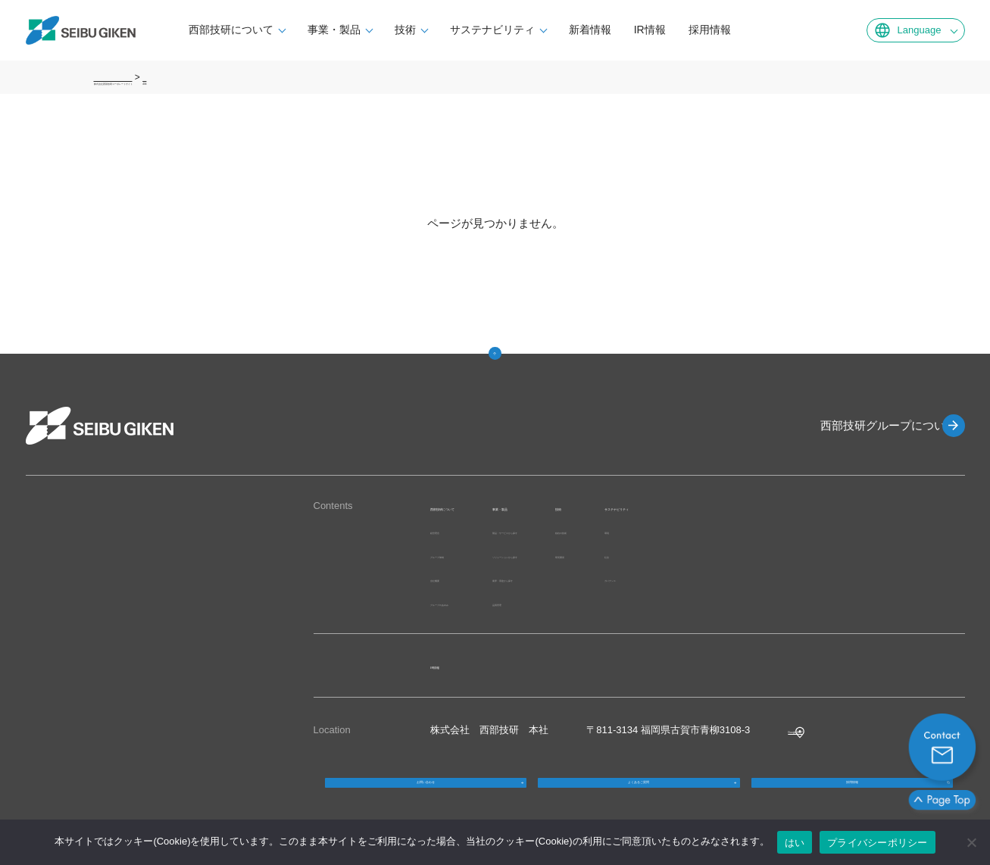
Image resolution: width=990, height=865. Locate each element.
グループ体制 (459, 555)
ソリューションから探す (613, 555)
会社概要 (450, 578)
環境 (802, 530)
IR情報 (691, 29)
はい (795, 842)
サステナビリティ (534, 29)
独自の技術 (729, 530)
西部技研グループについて (866, 425)
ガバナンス (817, 578)
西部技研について (272, 29)
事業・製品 (375, 29)
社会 (802, 555)
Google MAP (816, 729)
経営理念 (450, 530)
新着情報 (632, 29)
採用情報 (751, 29)
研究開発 (725, 555)
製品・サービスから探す (613, 530)
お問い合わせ (425, 797)
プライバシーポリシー (877, 842)
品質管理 (578, 602)
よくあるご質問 (638, 797)
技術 (447, 29)
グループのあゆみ (469, 602)
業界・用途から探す (603, 578)
